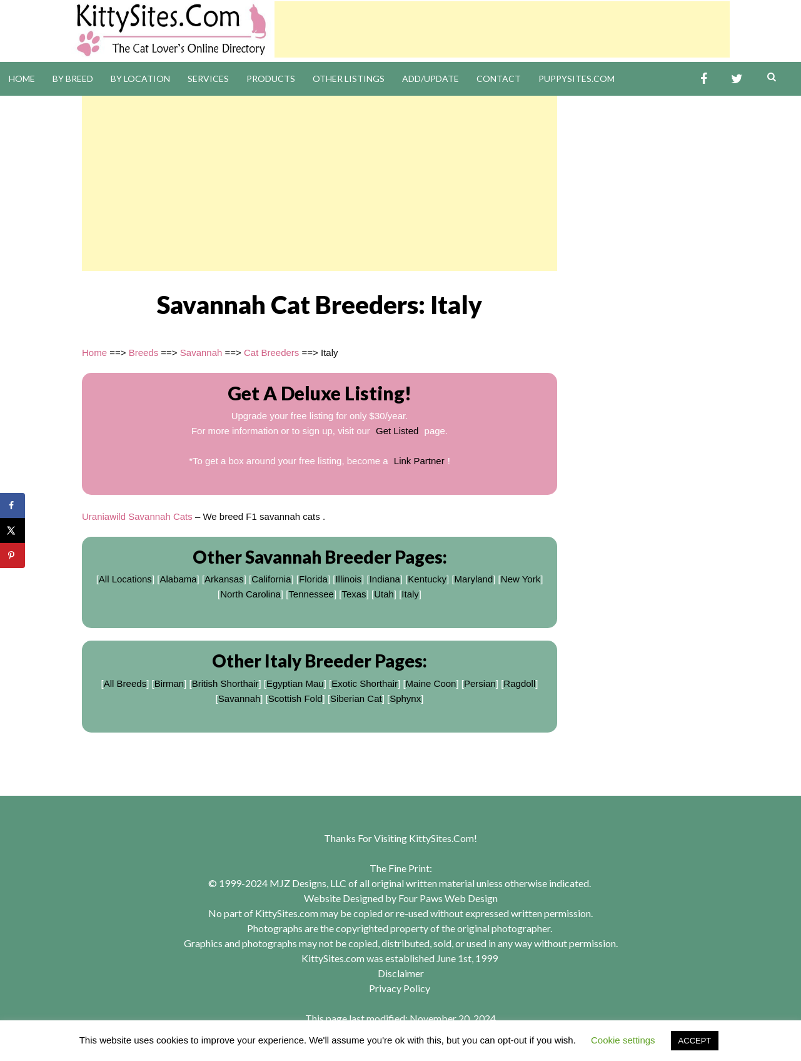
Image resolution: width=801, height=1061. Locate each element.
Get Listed (397, 430)
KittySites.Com (441, 838)
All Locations (125, 579)
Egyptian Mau (295, 683)
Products (270, 78)
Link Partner (419, 460)
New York (520, 579)
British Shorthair (225, 683)
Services (208, 78)
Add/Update (430, 78)
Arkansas (224, 579)
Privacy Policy (399, 988)
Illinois (348, 579)
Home (22, 78)
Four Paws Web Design (448, 898)
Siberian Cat (356, 698)
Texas (353, 594)
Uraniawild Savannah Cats (137, 516)
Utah (384, 594)
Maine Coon (431, 683)
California (271, 579)
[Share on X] (12, 530)
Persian (480, 683)
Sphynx (405, 698)
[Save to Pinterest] (12, 555)
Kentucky (427, 579)
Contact (498, 78)
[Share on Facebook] (12, 505)
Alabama (177, 579)
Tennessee (311, 594)
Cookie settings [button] (623, 1040)
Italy (410, 594)
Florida (313, 579)
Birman (169, 683)
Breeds (144, 352)
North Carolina (250, 594)
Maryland (474, 579)
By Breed (73, 78)
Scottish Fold (295, 698)
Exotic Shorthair (364, 683)
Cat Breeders (271, 352)
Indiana (385, 579)
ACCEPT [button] (695, 1040)
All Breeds (125, 683)
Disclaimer (401, 973)
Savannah (201, 352)
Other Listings (349, 78)
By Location (140, 78)
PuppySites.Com (576, 78)
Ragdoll (519, 683)
